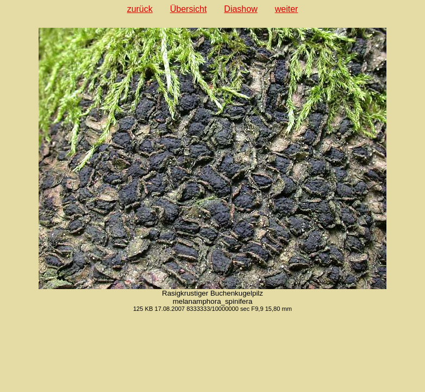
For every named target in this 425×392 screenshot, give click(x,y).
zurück (140, 9)
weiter (286, 9)
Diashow (240, 9)
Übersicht (188, 9)
